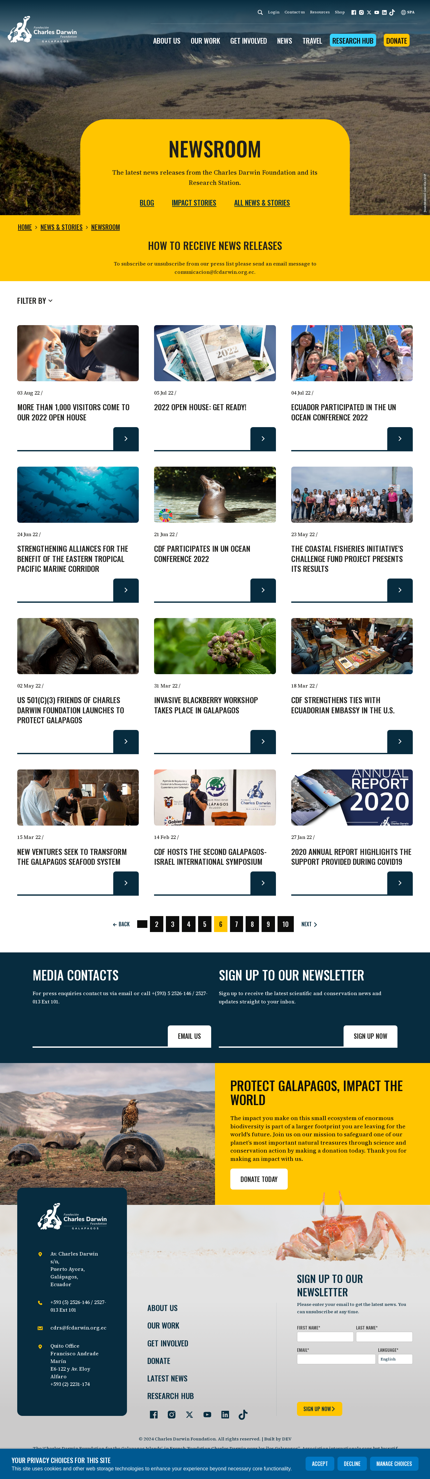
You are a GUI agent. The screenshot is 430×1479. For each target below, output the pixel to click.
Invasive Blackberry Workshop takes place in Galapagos (206, 705)
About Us (162, 1308)
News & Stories (62, 227)
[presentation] (345, 1381)
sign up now (319, 1409)
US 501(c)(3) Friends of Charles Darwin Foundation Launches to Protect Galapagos (70, 710)
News (284, 40)
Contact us (295, 12)
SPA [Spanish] (408, 12)
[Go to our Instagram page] (169, 1412)
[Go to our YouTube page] (205, 1412)
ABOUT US (167, 40)
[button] (354, 12)
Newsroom (105, 227)
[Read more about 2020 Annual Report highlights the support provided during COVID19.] (400, 882)
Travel (312, 40)
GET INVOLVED (248, 40)
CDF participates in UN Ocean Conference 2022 (202, 553)
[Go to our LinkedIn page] (222, 1412)
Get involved (167, 1343)
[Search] (260, 12)
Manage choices (394, 1464)
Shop (340, 12)
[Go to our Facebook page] (151, 1412)
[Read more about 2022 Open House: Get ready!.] (263, 438)
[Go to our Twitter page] (187, 1412)
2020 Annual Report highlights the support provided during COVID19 (351, 857)
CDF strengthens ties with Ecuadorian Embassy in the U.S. (343, 705)
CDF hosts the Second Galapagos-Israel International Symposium (210, 857)
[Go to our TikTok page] (240, 1412)
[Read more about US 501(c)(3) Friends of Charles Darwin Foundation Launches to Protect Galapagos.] (126, 741)
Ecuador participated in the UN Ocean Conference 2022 (343, 412)
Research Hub (353, 40)
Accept (320, 1464)
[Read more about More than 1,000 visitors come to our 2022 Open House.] (126, 438)
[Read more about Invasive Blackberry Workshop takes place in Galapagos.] (263, 741)
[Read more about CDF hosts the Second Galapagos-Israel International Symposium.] (263, 882)
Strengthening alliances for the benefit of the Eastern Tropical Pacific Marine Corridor (72, 558)
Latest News (167, 1378)
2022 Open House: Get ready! (200, 407)
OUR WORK (205, 40)
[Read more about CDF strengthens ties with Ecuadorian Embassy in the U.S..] (400, 741)
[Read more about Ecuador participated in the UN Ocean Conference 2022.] (400, 438)
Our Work (163, 1325)
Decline (352, 1464)
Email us (189, 1036)
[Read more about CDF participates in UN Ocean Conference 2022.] (263, 590)
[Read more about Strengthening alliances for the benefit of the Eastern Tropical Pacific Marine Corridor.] (126, 590)
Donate (396, 40)
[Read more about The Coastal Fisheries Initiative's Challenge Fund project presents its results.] (400, 590)
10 (286, 924)
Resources (320, 12)
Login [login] (273, 12)
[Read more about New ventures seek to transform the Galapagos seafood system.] (126, 882)
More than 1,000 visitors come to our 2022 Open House (73, 412)
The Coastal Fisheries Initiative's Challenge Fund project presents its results (347, 558)
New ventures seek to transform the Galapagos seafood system (72, 857)
